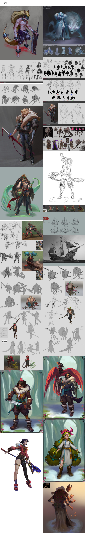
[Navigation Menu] (80, 3)
